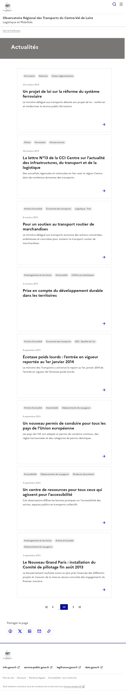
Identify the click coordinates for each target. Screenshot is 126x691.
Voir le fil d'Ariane (11, 30)
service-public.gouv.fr (36, 667)
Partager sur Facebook (10, 631)
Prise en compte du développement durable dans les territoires (63, 293)
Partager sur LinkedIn (29, 631)
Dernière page (79, 607)
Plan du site (8, 677)
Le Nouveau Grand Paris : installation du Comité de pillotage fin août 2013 (59, 564)
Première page (46, 607)
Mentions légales (37, 677)
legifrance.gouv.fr (67, 667)
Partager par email (39, 631)
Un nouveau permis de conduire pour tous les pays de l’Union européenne (64, 426)
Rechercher (114, 4)
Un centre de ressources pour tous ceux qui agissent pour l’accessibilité (62, 492)
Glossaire (21, 677)
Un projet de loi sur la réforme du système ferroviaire (61, 94)
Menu (121, 4)
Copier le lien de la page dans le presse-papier (48, 631)
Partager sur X (20, 631)
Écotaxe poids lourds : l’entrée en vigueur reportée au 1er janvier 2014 (60, 359)
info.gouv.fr (10, 667)
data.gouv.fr (92, 667)
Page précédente (53, 607)
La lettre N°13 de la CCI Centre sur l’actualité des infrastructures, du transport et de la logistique (64, 162)
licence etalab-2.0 (72, 686)
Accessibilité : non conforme (62, 677)
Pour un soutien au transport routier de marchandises (58, 226)
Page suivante (73, 607)
